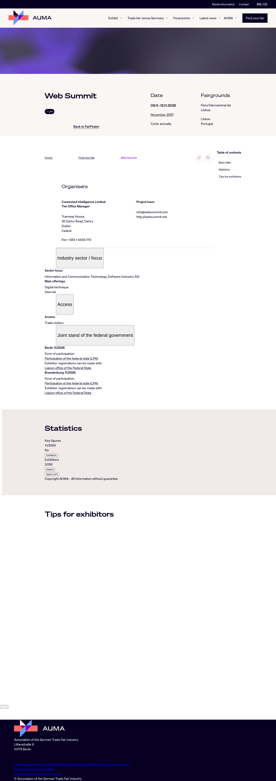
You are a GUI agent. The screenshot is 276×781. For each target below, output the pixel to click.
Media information (223, 4)
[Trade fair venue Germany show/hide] (167, 18)
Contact (244, 4)
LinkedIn (20, 764)
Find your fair (255, 18)
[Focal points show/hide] (193, 18)
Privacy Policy (34, 774)
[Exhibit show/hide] (121, 18)
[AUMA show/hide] (236, 18)
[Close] (4, 717)
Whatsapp (74, 764)
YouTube (103, 764)
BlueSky (61, 764)
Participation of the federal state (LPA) (71, 358)
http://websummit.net (151, 217)
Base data (225, 162)
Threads (48, 764)
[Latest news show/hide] (220, 18)
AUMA (228, 18)
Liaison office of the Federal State (68, 368)
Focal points (181, 18)
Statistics (224, 169)
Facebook (89, 764)
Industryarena (119, 764)
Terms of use (53, 774)
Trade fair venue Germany (145, 18)
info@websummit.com (152, 212)
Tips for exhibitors (230, 176)
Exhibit (113, 18)
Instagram (34, 764)
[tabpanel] (129, 457)
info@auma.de (24, 757)
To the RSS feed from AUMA (34, 769)
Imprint (19, 774)
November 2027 (162, 115)
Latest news (208, 18)
